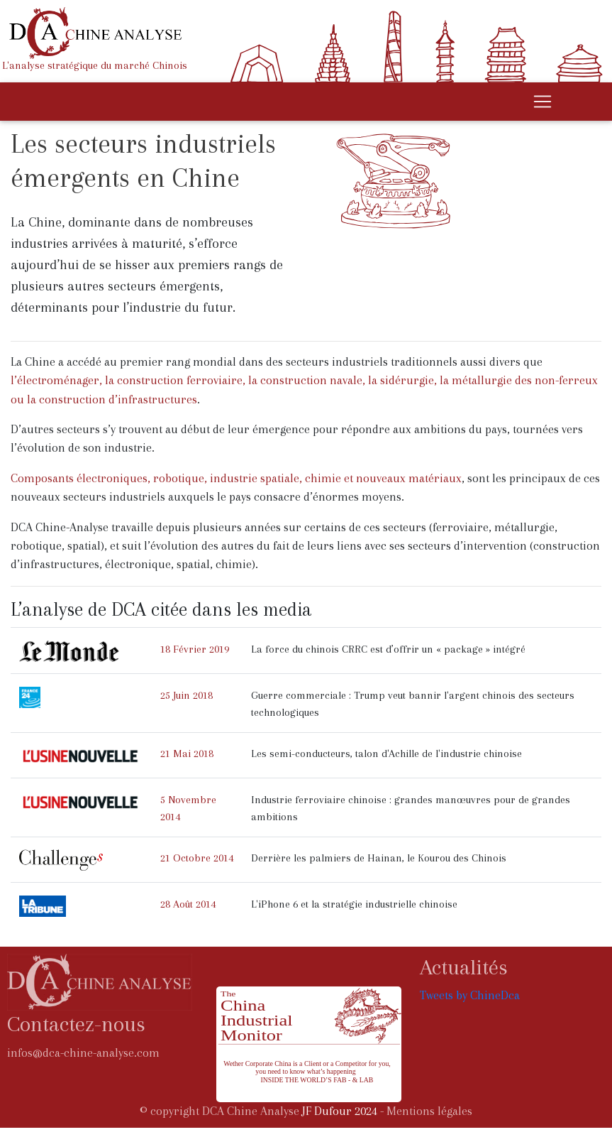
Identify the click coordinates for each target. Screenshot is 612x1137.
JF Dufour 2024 (339, 1111)
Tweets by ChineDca (470, 995)
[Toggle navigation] (542, 101)
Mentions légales (429, 1111)
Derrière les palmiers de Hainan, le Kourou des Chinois (378, 858)
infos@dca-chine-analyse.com (83, 1053)
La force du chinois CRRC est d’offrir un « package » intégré (388, 649)
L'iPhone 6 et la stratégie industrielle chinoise (354, 904)
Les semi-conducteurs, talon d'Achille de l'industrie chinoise (386, 753)
